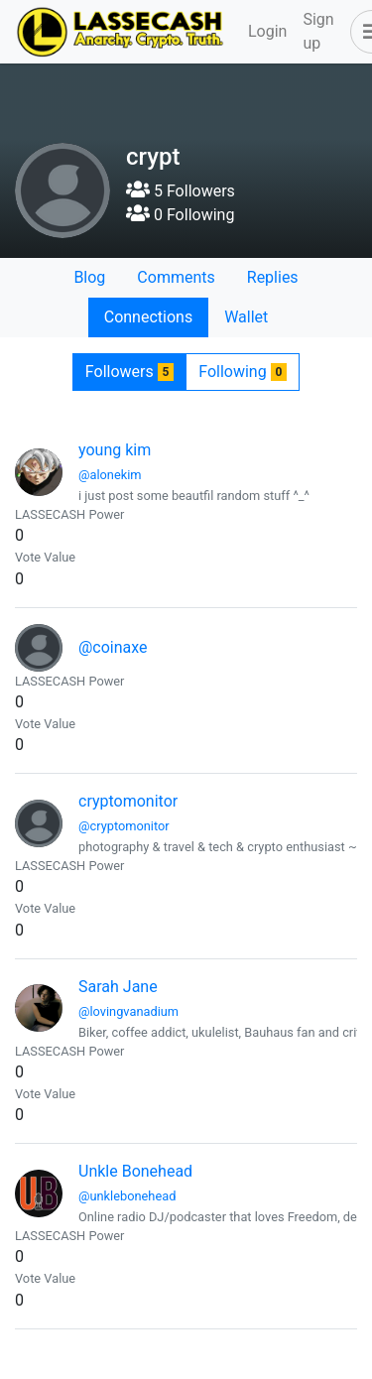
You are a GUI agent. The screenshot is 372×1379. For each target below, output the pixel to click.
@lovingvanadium (128, 1011)
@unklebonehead (127, 1196)
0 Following (180, 214)
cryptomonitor (128, 801)
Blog (89, 277)
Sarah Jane (118, 986)
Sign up (318, 31)
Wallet (246, 317)
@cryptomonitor (124, 825)
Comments (175, 277)
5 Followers (180, 191)
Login (267, 31)
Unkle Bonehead (135, 1171)
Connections (148, 317)
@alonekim (110, 474)
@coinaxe (113, 647)
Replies (273, 277)
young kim (114, 449)
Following (242, 371)
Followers (129, 371)
